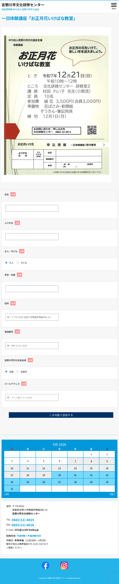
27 (59, 481)
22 (91, 474)
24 (12, 481)
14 (75, 468)
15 (91, 468)
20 (59, 474)
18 (27, 474)
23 (107, 474)
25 (27, 481)
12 (43, 468)
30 (107, 481)
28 (75, 481)
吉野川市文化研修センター (23, 4)
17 (12, 474)
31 (12, 488)
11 (27, 468)
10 (12, 468)
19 (43, 474)
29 (91, 481)
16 (107, 468)
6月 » (112, 493)
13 (59, 468)
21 (75, 474)
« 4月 (6, 493)
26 (43, 481)
